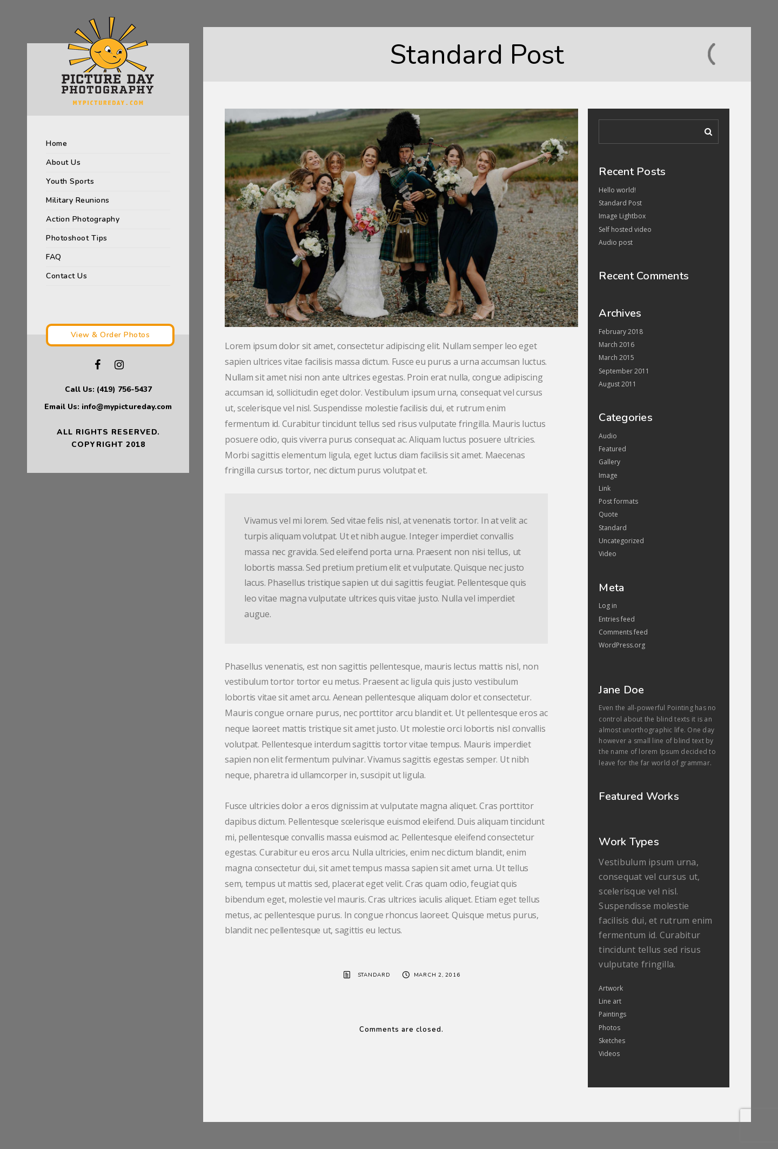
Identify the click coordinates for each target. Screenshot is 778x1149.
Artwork (611, 988)
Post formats (618, 501)
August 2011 (617, 384)
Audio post (616, 242)
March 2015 (616, 357)
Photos (609, 1027)
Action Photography (82, 219)
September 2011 (624, 371)
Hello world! (617, 190)
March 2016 (616, 344)
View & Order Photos (110, 335)
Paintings (612, 1014)
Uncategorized (621, 540)
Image (608, 475)
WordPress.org (622, 645)
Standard (374, 975)
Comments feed (623, 632)
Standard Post (620, 203)
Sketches (612, 1040)
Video (607, 553)
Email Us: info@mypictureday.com (108, 407)
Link (605, 488)
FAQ (54, 257)
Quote (608, 514)
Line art (610, 1001)
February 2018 (621, 331)
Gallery (609, 461)
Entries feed (617, 619)
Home (56, 143)
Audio (608, 435)
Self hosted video (625, 229)
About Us (63, 162)
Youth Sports (70, 181)
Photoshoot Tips (77, 238)
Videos (609, 1053)
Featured (612, 448)
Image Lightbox (622, 216)
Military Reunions (78, 200)
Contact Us (66, 276)
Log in (608, 605)
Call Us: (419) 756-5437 (108, 389)
